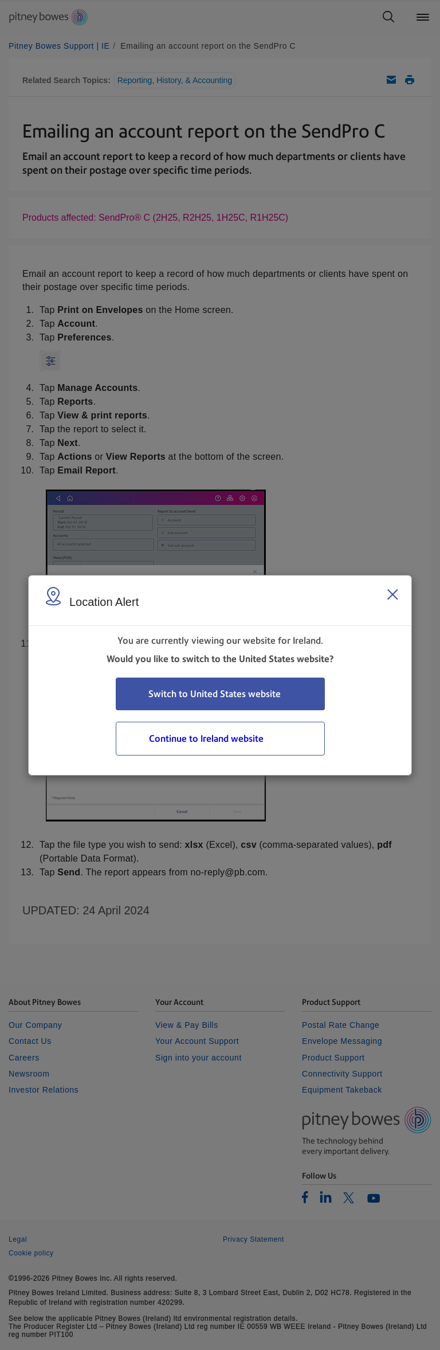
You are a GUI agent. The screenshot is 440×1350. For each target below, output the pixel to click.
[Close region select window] (392, 594)
